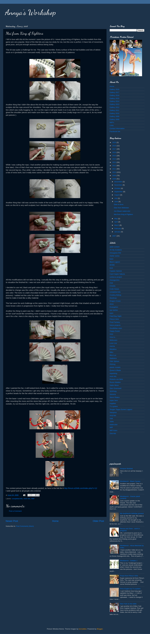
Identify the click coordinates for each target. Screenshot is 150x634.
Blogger (100, 629)
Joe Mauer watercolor (122, 211)
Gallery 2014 (114, 101)
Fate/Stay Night (115, 316)
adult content (114, 247)
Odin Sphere (114, 361)
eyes (111, 313)
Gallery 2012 (114, 107)
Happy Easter (115, 331)
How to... (113, 337)
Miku (111, 352)
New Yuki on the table (128, 604)
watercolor (113, 424)
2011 (114, 169)
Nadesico (113, 358)
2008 (114, 179)
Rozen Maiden (115, 382)
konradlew (82, 629)
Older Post (98, 521)
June (116, 201)
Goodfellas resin (116, 328)
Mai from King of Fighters (123, 214)
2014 (114, 159)
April (116, 222)
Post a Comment (15, 511)
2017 (114, 149)
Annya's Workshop (30, 12)
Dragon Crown (115, 301)
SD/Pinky (113, 391)
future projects (115, 325)
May (116, 218)
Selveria (113, 394)
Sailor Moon (114, 385)
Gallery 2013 (114, 104)
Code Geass (114, 289)
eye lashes (114, 310)
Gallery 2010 (114, 113)
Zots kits (113, 433)
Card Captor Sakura (117, 274)
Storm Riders (115, 397)
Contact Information (117, 128)
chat (111, 283)
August (117, 195)
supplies (113, 403)
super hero (114, 400)
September (118, 192)
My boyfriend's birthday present (132, 513)
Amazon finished (126, 468)
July (116, 198)
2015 (114, 156)
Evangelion (114, 307)
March (116, 225)
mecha (112, 346)
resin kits (27, 499)
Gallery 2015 (114, 98)
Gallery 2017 (114, 92)
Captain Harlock (116, 271)
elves (112, 304)
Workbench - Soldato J (128, 561)
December (118, 182)
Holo (111, 334)
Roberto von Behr (116, 379)
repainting (113, 373)
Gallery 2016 (114, 95)
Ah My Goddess (116, 250)
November (118, 185)
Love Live (113, 343)
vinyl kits (113, 415)
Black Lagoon (115, 262)
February (118, 228)
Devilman (113, 298)
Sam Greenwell (115, 388)
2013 (114, 162)
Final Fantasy (115, 322)
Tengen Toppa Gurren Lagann (121, 409)
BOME (112, 265)
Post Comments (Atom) (25, 526)
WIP (33, 499)
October (117, 188)
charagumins (114, 280)
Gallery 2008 (114, 119)
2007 (114, 236)
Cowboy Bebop (115, 295)
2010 (114, 172)
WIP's (112, 122)
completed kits (17, 499)
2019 (114, 142)
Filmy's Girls (114, 319)
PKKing (112, 364)
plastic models (115, 367)
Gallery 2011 (114, 110)
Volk (111, 418)
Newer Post (12, 521)
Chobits (112, 286)
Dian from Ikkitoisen (121, 208)
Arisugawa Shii (115, 253)
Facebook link (115, 131)
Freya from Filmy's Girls (129, 576)
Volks (112, 421)
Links (112, 125)
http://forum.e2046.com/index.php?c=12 (80, 488)
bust (111, 268)
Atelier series (114, 256)
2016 (114, 152)
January (117, 232)
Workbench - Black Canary (130, 481)
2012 (114, 166)
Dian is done (118, 204)
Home (55, 521)
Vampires (113, 412)
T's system (114, 406)
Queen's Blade (115, 370)
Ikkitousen (113, 340)
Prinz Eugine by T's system (130, 589)
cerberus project (116, 277)
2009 (114, 175)
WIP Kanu (113, 430)
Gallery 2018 (114, 89)
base (111, 259)
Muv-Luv (113, 355)
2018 (114, 146)
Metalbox (113, 349)
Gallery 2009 (114, 116)
